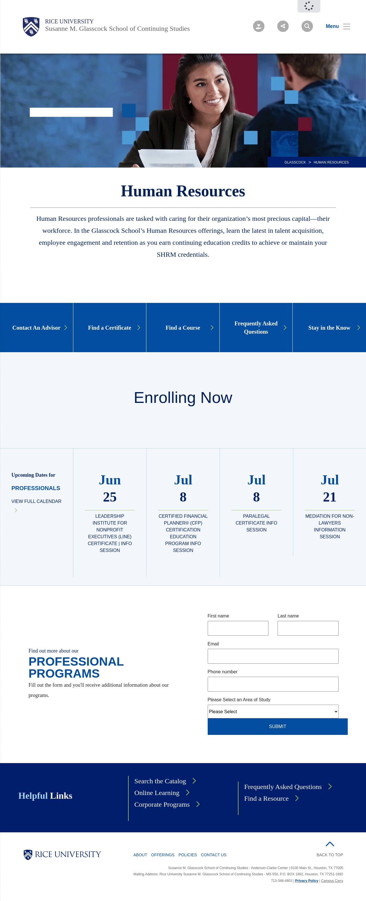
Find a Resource (266, 798)
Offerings (163, 855)
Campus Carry (332, 881)
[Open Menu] (334, 26)
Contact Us (214, 855)
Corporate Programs (162, 804)
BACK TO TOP (330, 855)
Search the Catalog (160, 781)
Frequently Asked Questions (283, 786)
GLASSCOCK (295, 162)
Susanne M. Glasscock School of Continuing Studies (117, 28)
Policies (188, 855)
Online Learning (156, 792)
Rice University (69, 21)
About (140, 855)
